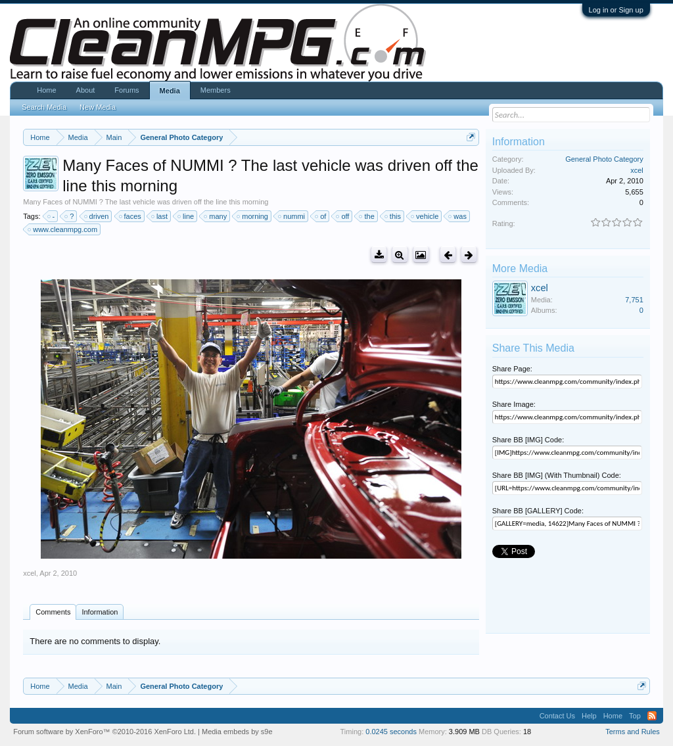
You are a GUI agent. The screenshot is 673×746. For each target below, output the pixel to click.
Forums (126, 90)
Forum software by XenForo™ (104, 731)
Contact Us (557, 716)
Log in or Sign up (616, 10)
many (216, 216)
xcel (29, 573)
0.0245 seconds (391, 731)
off (343, 216)
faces (130, 216)
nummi (292, 216)
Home (46, 90)
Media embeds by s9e (237, 731)
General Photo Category (604, 159)
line (186, 216)
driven (97, 216)
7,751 (634, 300)
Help (589, 716)
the (367, 216)
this (393, 216)
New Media (98, 107)
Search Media (44, 107)
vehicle (425, 216)
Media (170, 91)
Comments (52, 612)
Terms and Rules (632, 731)
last (160, 216)
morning (253, 216)
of (321, 216)
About (85, 90)
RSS (652, 715)
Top (635, 716)
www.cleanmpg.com (63, 229)
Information (99, 612)
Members (215, 90)
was (458, 216)
